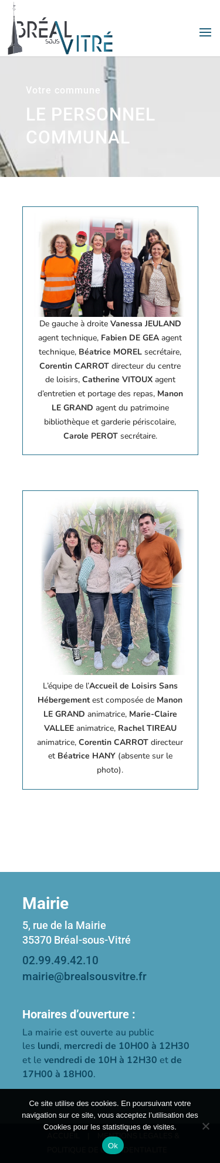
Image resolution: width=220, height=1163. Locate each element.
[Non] (205, 1126)
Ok (113, 1145)
